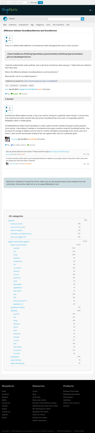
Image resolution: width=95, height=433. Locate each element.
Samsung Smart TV (20, 301)
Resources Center (39, 400)
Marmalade (17, 284)
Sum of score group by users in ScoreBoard (40, 81)
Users (48, 25)
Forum (12, 19)
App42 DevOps (16, 360)
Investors (5, 394)
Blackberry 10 (18, 304)
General (11, 220)
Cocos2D (16, 353)
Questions (13, 25)
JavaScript (16, 278)
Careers (5, 406)
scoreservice (14, 85)
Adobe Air (17, 334)
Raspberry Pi (17, 261)
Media (4, 400)
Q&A (5, 25)
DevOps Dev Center (40, 417)
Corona (16, 274)
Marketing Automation (71, 394)
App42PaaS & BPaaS (18, 307)
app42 (31, 85)
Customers (6, 403)
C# (14, 264)
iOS (14, 251)
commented (9, 154)
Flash (15, 281)
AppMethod (17, 288)
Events (4, 409)
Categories (40, 25)
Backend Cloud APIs (71, 391)
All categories (16, 216)
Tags (32, 25)
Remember (34, 2)
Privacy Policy (79, 431)
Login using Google (62, 2)
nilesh (40, 89)
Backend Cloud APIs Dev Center (45, 403)
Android (16, 248)
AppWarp (14, 311)
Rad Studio (17, 291)
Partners (5, 397)
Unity (15, 255)
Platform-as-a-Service (71, 403)
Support (5, 415)
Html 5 (15, 327)
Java (14, 294)
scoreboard (23, 85)
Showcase (37, 397)
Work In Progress (17, 230)
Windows (16, 258)
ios (7, 85)
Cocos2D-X (17, 268)
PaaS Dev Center (39, 415)
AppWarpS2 (15, 357)
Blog (34, 394)
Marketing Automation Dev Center (45, 406)
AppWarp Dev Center (40, 412)
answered (14, 139)
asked (7, 89)
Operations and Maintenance (21, 234)
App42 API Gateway (17, 363)
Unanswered (23, 25)
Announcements (17, 224)
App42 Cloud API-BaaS (28, 89)
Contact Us (6, 412)
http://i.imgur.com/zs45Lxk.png (59, 151)
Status (4, 417)
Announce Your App (18, 227)
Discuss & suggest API (18, 237)
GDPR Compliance (39, 420)
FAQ (67, 25)
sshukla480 (33, 139)
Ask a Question (58, 25)
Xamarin (16, 271)
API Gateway (68, 397)
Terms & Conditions (64, 431)
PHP (14, 297)
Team (4, 391)
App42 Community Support (18, 241)
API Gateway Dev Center (42, 409)
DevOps (66, 406)
